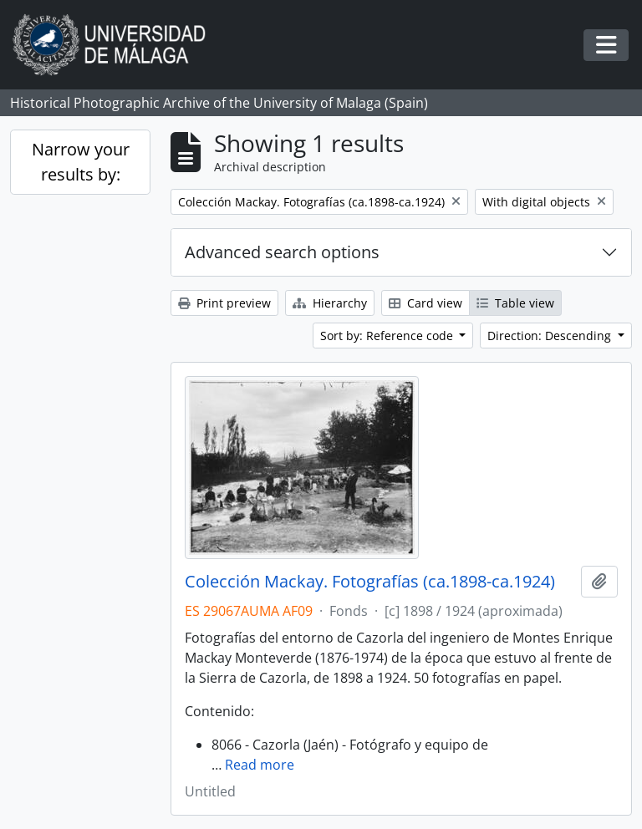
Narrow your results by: (81, 162)
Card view (425, 303)
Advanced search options (282, 252)
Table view (515, 303)
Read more (259, 764)
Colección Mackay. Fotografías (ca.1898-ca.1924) (370, 582)
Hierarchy (330, 303)
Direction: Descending (550, 335)
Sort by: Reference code (388, 335)
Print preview (224, 303)
